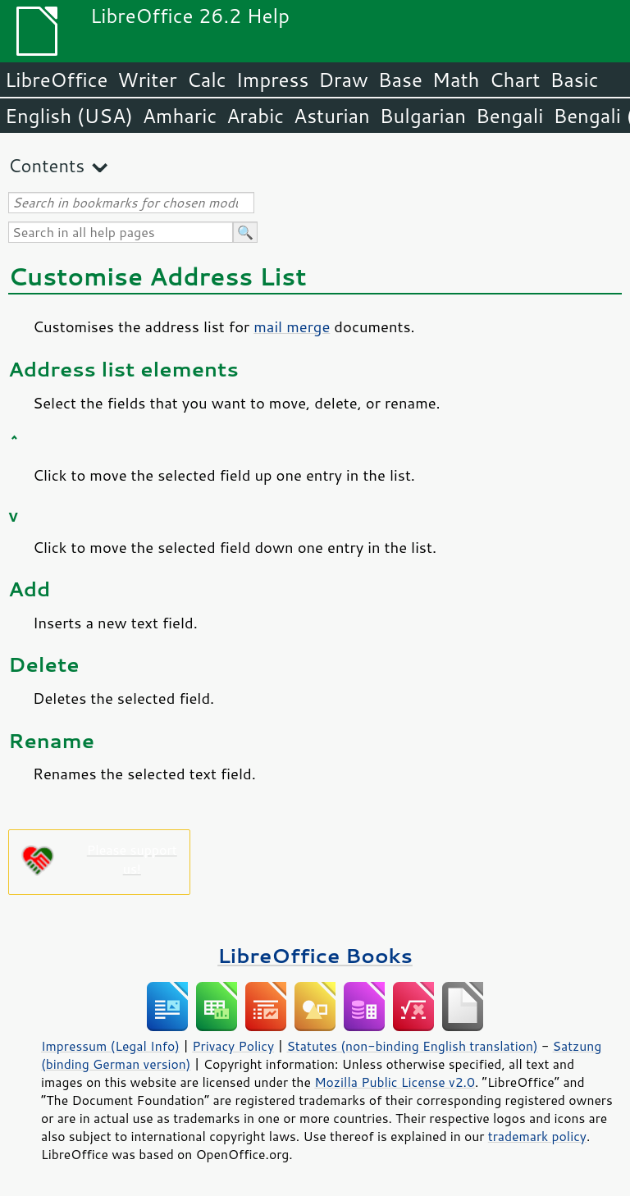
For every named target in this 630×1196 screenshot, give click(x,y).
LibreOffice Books (315, 955)
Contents (46, 165)
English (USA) (69, 116)
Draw (343, 80)
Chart (514, 80)
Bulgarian (423, 116)
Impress (272, 80)
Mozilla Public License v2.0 (394, 1082)
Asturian (332, 116)
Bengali (509, 116)
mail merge (291, 326)
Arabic (255, 116)
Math (456, 80)
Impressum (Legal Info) (110, 1046)
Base (400, 80)
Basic (574, 80)
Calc (206, 80)
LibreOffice (56, 80)
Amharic (180, 116)
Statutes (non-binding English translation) (411, 1046)
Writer (146, 80)
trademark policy (537, 1136)
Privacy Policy (233, 1046)
